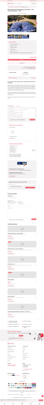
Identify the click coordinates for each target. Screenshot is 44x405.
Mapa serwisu (25, 356)
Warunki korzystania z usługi (32, 396)
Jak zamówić (19, 106)
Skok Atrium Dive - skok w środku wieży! (15, 249)
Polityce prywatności (19, 339)
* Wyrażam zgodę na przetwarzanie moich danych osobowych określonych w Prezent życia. (16, 340)
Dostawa (24, 349)
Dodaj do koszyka (22, 60)
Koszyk (22, 404)
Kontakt (24, 351)
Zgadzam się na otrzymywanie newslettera (17, 120)
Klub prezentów (10, 349)
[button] (36, 24)
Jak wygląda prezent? (11, 353)
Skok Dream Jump (11, 265)
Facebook (25, 376)
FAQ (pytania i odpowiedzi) (12, 358)
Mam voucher (33, 3)
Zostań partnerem (26, 354)
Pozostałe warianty (22, 63)
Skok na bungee (11, 280)
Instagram (25, 378)
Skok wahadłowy (11, 297)
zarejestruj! (33, 69)
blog (23, 353)
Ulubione (31, 404)
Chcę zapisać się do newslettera (15, 187)
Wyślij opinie (34, 220)
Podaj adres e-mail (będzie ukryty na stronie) (12, 202)
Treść (8, 207)
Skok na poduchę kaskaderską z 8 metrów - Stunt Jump (19, 312)
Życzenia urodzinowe (11, 351)
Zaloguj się (29, 69)
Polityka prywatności (26, 358)
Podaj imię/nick (20, 203)
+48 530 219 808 (11, 0)
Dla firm (9, 361)
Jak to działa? (10, 360)
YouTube (25, 380)
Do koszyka (40, 400)
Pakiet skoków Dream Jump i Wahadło (15, 234)
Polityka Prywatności (25, 396)
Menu (13, 404)
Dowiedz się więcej (12, 177)
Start (4, 404)
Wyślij (30, 188)
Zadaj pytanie (11, 106)
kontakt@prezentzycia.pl (32, 0)
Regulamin (24, 360)
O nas (8, 354)
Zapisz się (21, 336)
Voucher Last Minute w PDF (13, 171)
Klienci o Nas (10, 356)
